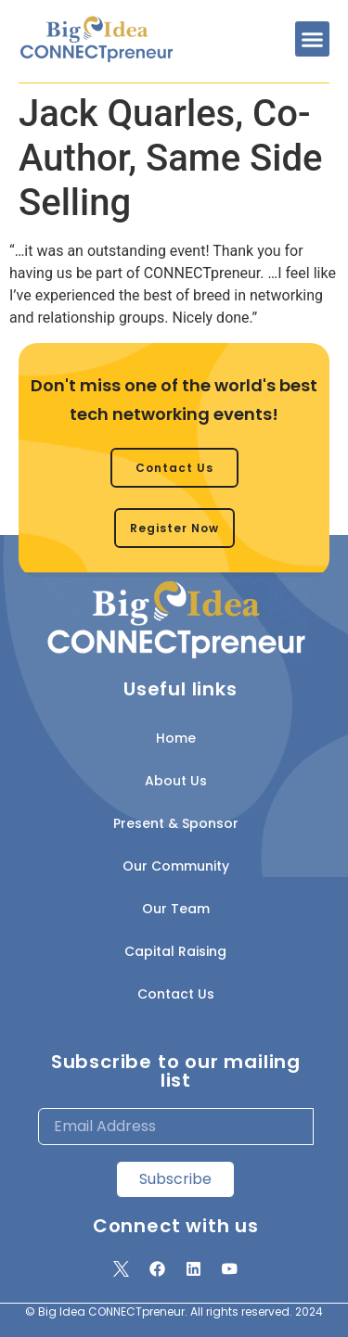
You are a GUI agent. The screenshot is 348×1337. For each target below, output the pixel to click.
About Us (176, 780)
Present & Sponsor (175, 823)
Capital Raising (175, 951)
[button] (312, 39)
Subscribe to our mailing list (176, 1071)
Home (176, 738)
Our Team (176, 908)
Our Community (175, 866)
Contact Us (175, 994)
